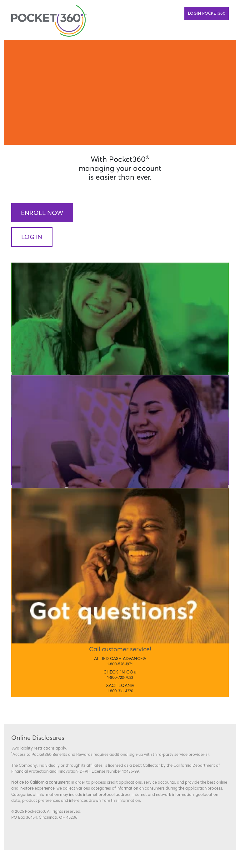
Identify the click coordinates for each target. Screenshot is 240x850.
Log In (31, 237)
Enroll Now (42, 213)
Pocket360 (206, 13)
